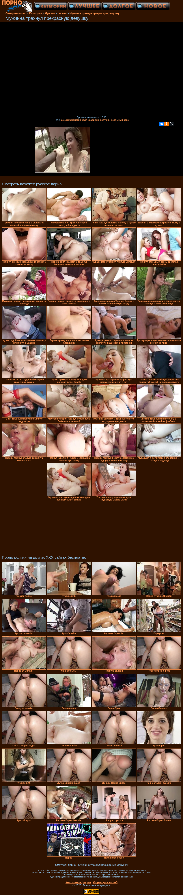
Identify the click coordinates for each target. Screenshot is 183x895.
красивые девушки (99, 120)
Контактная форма (78, 882)
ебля (84, 120)
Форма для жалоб (105, 882)
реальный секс (120, 120)
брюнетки (75, 120)
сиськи (64, 120)
